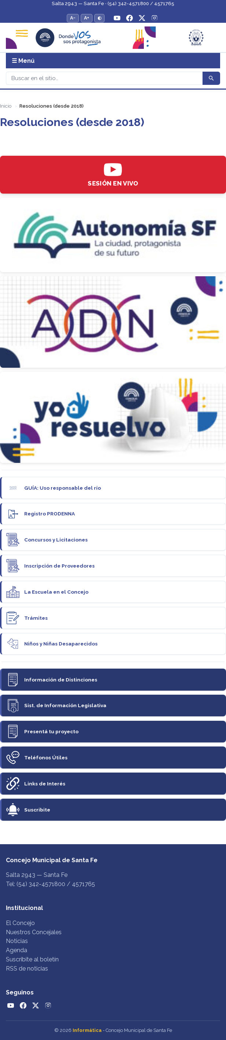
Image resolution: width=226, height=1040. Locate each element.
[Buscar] (104, 78)
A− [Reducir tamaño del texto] (73, 18)
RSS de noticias (27, 968)
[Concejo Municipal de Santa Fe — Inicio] (113, 37)
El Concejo (20, 923)
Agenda (16, 950)
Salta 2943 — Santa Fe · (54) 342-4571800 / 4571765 (113, 3)
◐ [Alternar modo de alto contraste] (99, 18)
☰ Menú (23, 60)
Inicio (5, 106)
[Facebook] (129, 18)
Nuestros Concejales (34, 932)
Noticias (17, 941)
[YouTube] (117, 18)
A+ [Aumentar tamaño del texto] (86, 18)
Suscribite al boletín (32, 959)
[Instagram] (154, 18)
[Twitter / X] (142, 18)
